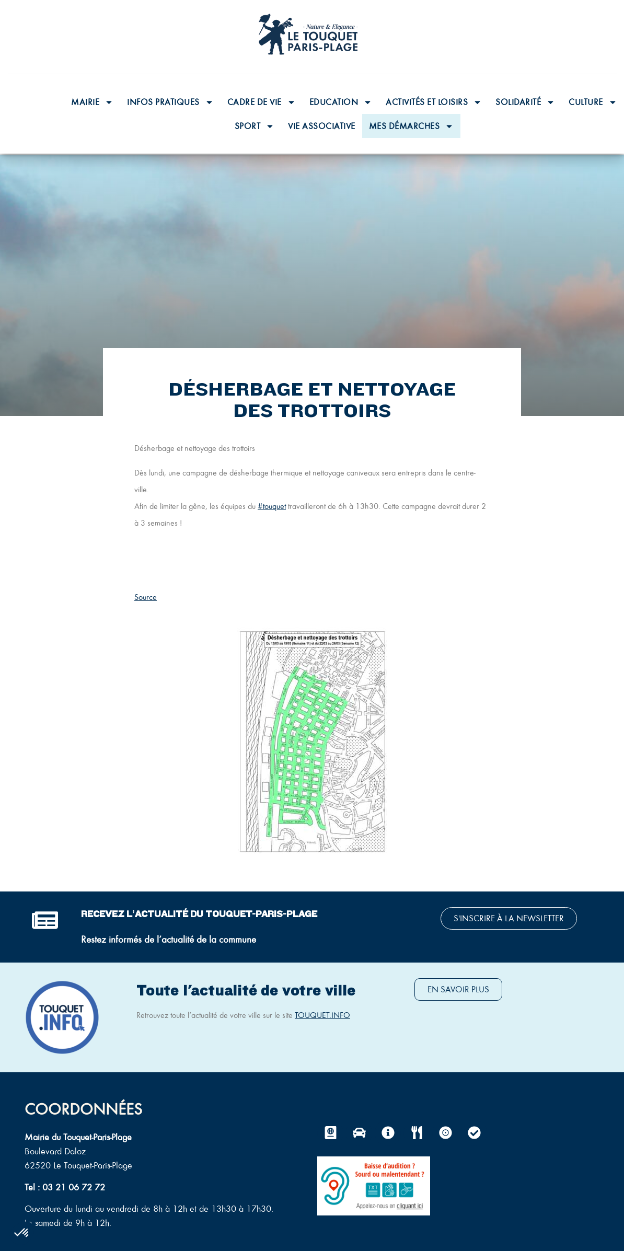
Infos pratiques (170, 102)
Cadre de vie (261, 102)
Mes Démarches (411, 126)
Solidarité (525, 102)
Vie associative (321, 126)
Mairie (92, 102)
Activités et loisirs (434, 102)
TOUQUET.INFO (322, 1015)
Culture (593, 102)
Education (341, 102)
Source (145, 597)
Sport (255, 126)
